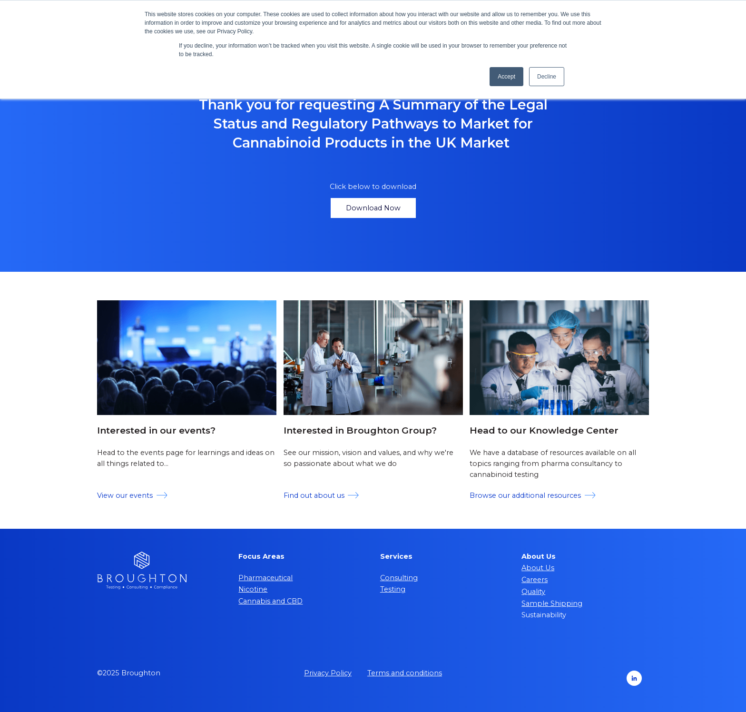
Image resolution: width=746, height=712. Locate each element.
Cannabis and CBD (270, 601)
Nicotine (252, 589)
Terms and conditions (404, 673)
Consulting (399, 578)
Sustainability (543, 615)
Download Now (373, 208)
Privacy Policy (328, 673)
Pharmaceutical (265, 578)
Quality (533, 591)
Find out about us (321, 495)
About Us (537, 568)
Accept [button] (506, 76)
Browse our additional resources (532, 495)
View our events (132, 495)
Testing (392, 589)
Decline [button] (546, 76)
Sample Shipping (551, 603)
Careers (534, 579)
